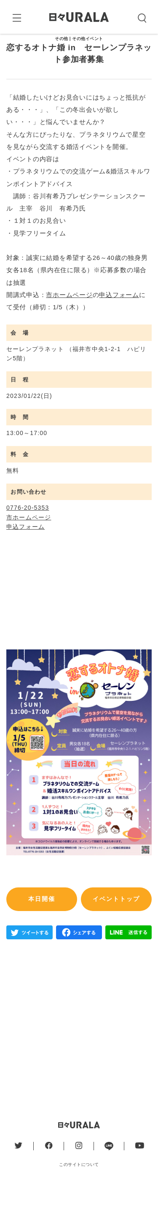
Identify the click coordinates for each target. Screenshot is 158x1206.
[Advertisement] (79, 1044)
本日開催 (41, 919)
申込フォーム (119, 314)
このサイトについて (79, 1184)
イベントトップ (116, 919)
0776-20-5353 (27, 528)
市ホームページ (69, 314)
